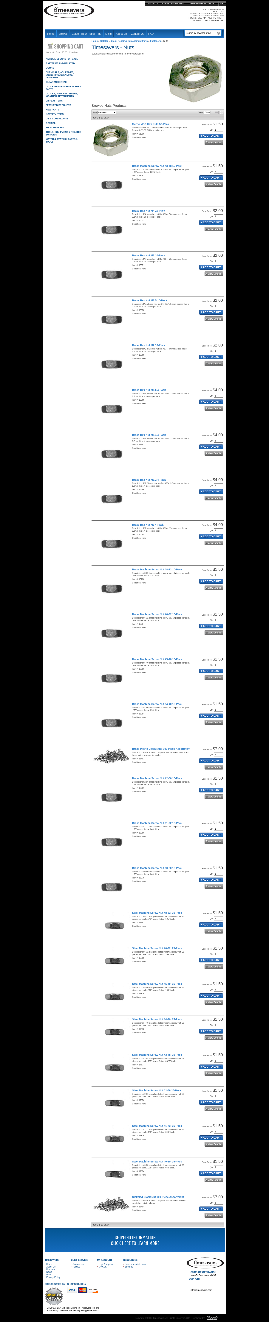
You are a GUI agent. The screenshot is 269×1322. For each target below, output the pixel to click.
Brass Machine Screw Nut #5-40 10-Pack (157, 659)
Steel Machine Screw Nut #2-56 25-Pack (156, 1090)
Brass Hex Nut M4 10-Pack (148, 210)
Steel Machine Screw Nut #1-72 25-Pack (157, 1125)
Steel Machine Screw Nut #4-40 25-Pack (157, 1019)
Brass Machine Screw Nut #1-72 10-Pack (157, 823)
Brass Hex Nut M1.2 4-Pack (149, 479)
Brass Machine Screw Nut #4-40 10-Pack (157, 704)
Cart (222, 3)
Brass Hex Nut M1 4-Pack (147, 524)
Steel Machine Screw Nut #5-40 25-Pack (157, 983)
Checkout (74, 52)
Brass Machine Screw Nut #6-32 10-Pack (157, 614)
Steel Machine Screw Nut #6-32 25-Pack (157, 948)
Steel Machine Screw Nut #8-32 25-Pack (157, 912)
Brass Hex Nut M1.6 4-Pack (149, 389)
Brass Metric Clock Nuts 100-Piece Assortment (161, 748)
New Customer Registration (202, 3)
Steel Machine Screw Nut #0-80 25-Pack (157, 1161)
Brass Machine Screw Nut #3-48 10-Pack (157, 165)
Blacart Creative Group (214, 1319)
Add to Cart (211, 136)
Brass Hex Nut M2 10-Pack (148, 345)
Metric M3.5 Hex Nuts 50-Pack (150, 124)
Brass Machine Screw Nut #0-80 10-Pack (157, 868)
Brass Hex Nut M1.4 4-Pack (149, 434)
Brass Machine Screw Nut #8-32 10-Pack (157, 569)
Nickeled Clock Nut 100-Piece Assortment (158, 1196)
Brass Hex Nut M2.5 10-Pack (149, 300)
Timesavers (69, 10)
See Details (214, 142)
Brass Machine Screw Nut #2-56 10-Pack (157, 778)
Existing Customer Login (173, 3)
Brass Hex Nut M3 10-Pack (148, 255)
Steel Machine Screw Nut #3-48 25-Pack (157, 1054)
